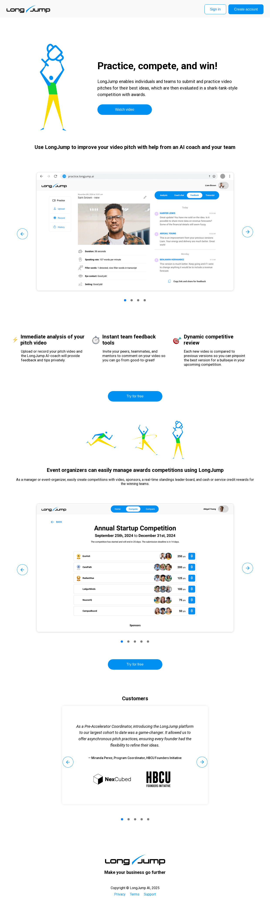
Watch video (124, 109)
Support (150, 894)
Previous (22, 233)
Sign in (215, 9)
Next (247, 231)
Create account (246, 9)
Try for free (135, 396)
